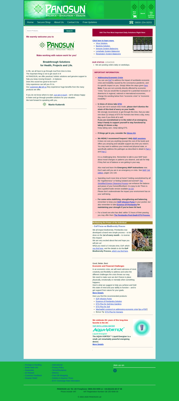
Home (30, 22)
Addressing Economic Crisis (110, 77)
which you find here (120, 251)
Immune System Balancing (107, 49)
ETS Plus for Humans (114, 312)
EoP (110, 80)
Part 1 (148, 149)
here (146, 85)
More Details (98, 344)
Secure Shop (44, 22)
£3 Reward (29, 373)
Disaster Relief (31, 378)
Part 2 (103, 152)
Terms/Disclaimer (59, 370)
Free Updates (90, 22)
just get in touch (60, 95)
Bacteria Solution (103, 46)
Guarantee (29, 370)
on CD (131, 189)
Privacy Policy (58, 367)
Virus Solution (101, 43)
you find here (98, 248)
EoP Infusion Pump (104, 299)
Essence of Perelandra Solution (109, 301)
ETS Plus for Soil (103, 307)
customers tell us (38, 87)
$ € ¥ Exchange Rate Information (66, 381)
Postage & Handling (33, 365)
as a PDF (143, 309)
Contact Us (73, 22)
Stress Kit (131, 133)
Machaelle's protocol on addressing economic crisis (117, 309)
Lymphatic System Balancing (108, 51)
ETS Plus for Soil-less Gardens (108, 304)
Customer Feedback (33, 375)
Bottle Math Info (31, 367)
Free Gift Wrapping (60, 375)
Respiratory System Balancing (108, 54)
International (57, 365)
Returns (55, 373)
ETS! (120, 104)
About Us (59, 22)
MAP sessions (139, 138)
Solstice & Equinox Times (62, 378)
